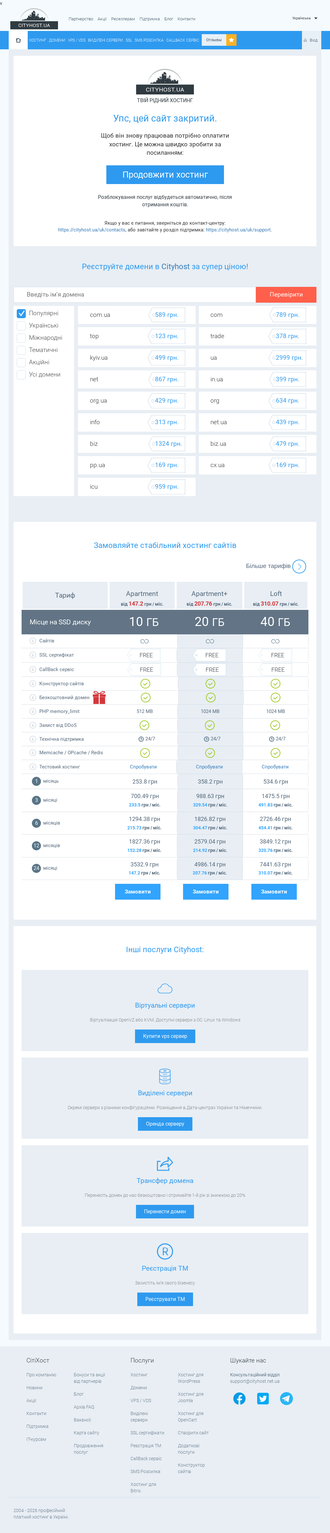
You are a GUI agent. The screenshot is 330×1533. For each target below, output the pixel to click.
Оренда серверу (165, 1124)
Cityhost (175, 266)
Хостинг (37, 40)
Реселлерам (123, 18)
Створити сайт (193, 1432)
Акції (102, 18)
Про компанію (41, 1374)
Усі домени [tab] (39, 374)
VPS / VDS (76, 40)
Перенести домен (165, 1211)
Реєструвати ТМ (165, 1299)
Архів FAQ (84, 1407)
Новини (34, 1387)
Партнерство (81, 18)
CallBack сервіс (182, 40)
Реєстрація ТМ (146, 1445)
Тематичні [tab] (37, 350)
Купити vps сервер (165, 1036)
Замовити (138, 892)
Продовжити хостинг (165, 175)
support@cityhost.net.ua (255, 1381)
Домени (57, 40)
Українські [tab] (37, 325)
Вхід (313, 40)
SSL (129, 40)
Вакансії (82, 1419)
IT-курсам (36, 1439)
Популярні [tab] (37, 313)
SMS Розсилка (149, 40)
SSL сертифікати (147, 1432)
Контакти (186, 18)
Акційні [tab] (33, 362)
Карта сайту (86, 1432)
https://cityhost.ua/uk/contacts (91, 230)
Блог (168, 18)
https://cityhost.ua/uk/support (238, 230)
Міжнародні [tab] (39, 338)
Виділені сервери (105, 40)
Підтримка (150, 18)
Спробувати (143, 767)
